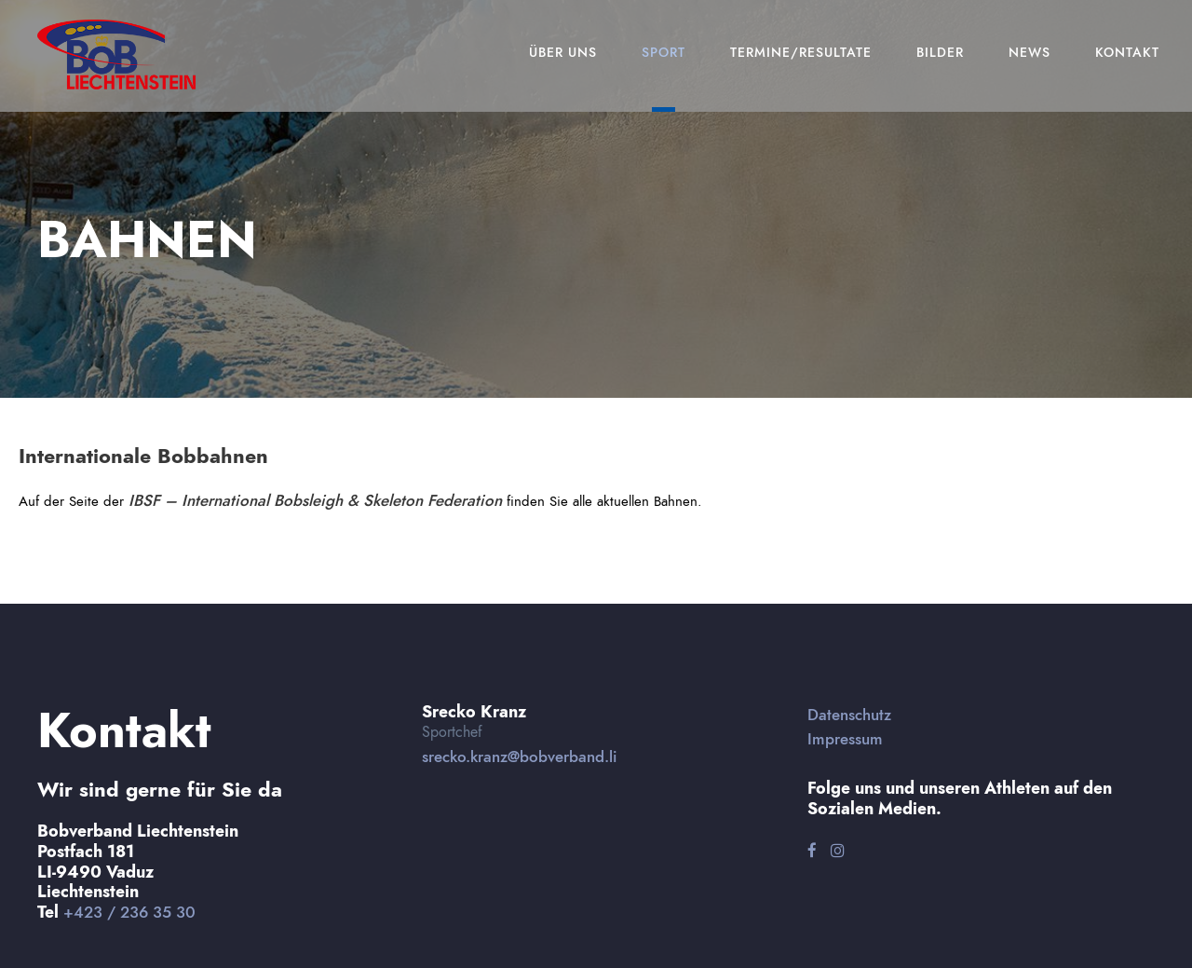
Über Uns (563, 52)
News (1029, 52)
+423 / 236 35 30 (129, 912)
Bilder (940, 52)
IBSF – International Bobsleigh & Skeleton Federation (315, 500)
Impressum (845, 739)
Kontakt (1127, 52)
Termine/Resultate (801, 52)
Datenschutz (849, 714)
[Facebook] (812, 850)
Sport (663, 52)
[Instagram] (838, 850)
